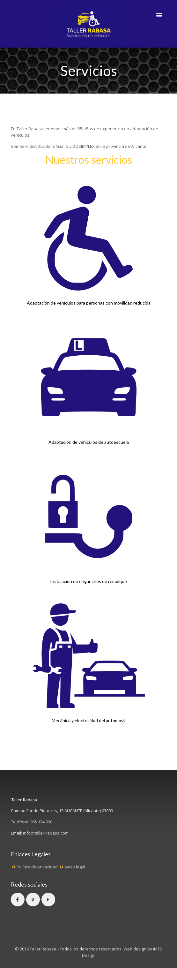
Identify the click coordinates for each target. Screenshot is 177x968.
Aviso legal (74, 867)
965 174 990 (41, 822)
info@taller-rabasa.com (46, 833)
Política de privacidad (37, 867)
